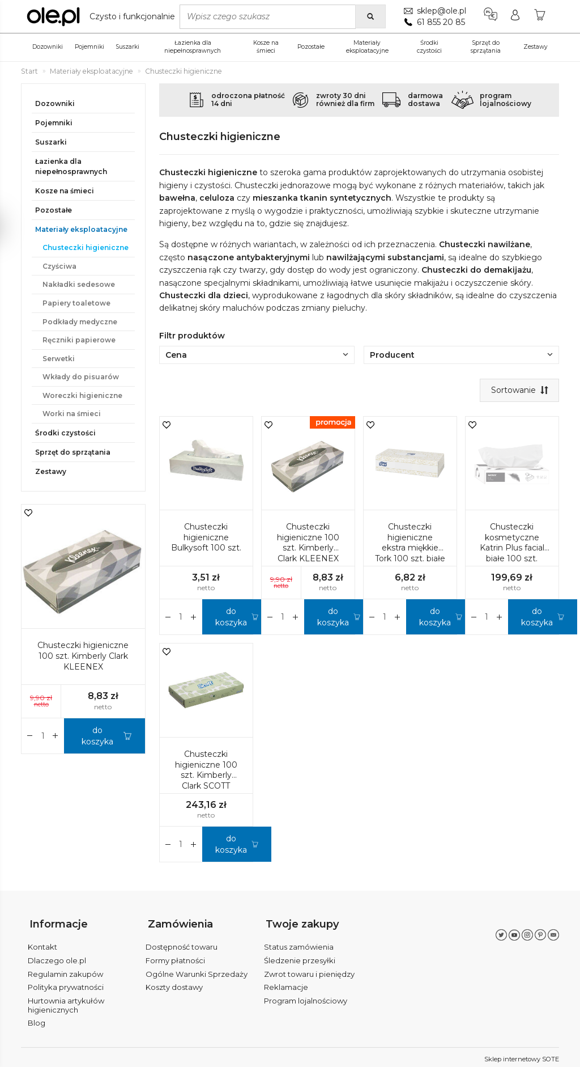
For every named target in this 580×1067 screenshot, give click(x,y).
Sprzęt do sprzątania (486, 46)
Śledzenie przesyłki (299, 957)
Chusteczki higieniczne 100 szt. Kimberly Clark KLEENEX (308, 543)
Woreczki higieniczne (82, 395)
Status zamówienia (299, 943)
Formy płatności (175, 957)
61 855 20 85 (440, 22)
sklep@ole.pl (440, 11)
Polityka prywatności (66, 983)
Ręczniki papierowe (79, 340)
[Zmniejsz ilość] (193, 618)
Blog (36, 1019)
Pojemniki (89, 46)
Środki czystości (429, 46)
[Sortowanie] (518, 391)
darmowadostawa (425, 99)
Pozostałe (311, 46)
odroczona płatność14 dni (248, 99)
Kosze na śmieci (266, 46)
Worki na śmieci (71, 413)
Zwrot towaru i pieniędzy (309, 970)
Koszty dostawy (174, 983)
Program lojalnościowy (305, 997)
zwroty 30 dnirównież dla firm (345, 99)
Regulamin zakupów (65, 970)
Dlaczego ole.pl (57, 957)
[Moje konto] (514, 16)
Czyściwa (59, 266)
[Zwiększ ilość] (168, 618)
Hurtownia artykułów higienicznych (66, 1002)
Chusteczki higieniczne (85, 247)
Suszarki (127, 46)
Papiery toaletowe (76, 303)
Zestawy (535, 46)
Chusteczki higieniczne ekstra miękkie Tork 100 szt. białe (410, 543)
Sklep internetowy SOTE (521, 1056)
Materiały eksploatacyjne (367, 46)
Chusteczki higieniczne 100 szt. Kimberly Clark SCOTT (206, 771)
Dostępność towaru (182, 943)
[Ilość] (181, 618)
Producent (461, 355)
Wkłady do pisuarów (80, 376)
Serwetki (58, 358)
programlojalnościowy (505, 99)
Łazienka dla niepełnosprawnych (192, 46)
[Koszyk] (539, 16)
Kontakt (42, 943)
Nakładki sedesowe (78, 284)
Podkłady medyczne (79, 321)
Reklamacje (286, 983)
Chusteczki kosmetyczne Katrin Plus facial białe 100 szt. (512, 543)
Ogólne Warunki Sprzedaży (197, 970)
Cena (256, 355)
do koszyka (231, 618)
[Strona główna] (104, 16)
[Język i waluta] (489, 16)
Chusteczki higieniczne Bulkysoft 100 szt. (206, 538)
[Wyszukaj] (369, 16)
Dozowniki (47, 46)
